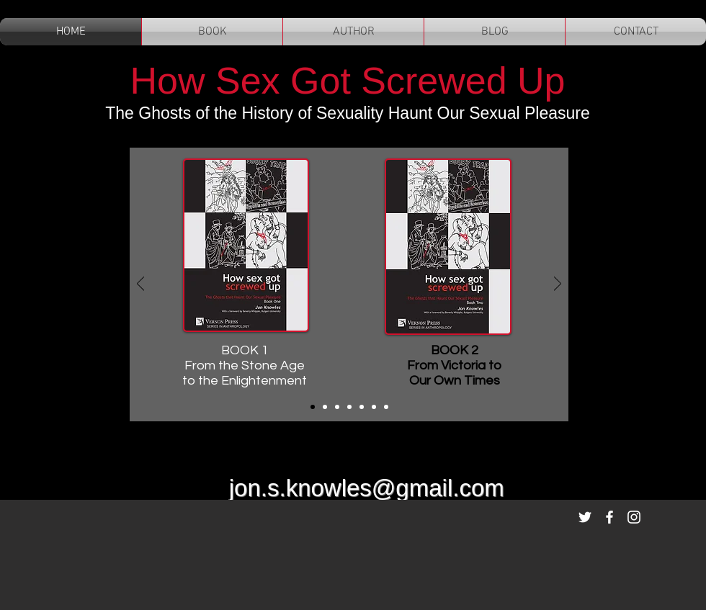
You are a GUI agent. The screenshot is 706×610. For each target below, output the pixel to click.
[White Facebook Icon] (609, 517)
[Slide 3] (337, 407)
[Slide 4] (349, 407)
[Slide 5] (361, 407)
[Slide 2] (325, 407)
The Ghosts (150, 113)
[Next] (557, 285)
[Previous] (140, 285)
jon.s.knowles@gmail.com (366, 488)
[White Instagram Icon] (634, 517)
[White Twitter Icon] (585, 517)
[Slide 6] (374, 407)
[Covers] (312, 407)
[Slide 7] (386, 407)
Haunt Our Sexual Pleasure (486, 113)
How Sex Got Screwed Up (347, 81)
